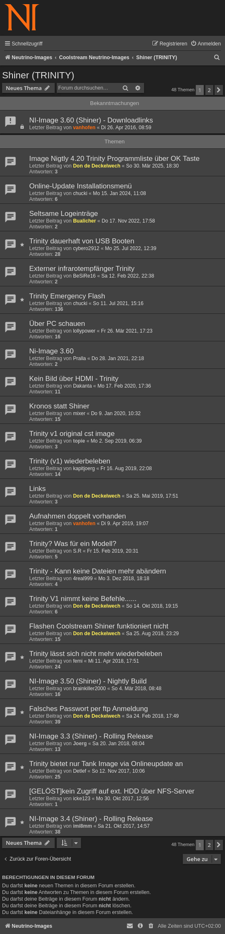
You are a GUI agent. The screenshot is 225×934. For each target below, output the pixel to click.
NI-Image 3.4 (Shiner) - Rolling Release (91, 819)
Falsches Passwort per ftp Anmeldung (88, 709)
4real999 (83, 578)
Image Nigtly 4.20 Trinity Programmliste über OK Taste (114, 159)
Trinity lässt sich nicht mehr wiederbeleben (95, 654)
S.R (77, 551)
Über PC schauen (57, 324)
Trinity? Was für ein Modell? (72, 544)
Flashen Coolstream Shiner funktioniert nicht (98, 626)
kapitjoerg (84, 468)
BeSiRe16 (84, 276)
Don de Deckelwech (97, 166)
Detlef (79, 771)
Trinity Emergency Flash (67, 296)
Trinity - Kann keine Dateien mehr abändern (97, 571)
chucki (80, 193)
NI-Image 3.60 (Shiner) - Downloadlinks (91, 120)
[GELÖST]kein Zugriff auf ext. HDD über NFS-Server (112, 791)
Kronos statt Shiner (59, 406)
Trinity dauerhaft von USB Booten (81, 241)
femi (78, 661)
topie (79, 441)
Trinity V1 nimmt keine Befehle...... (83, 599)
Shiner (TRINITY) (38, 75)
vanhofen (84, 127)
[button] (219, 90)
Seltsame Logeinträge (63, 214)
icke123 (82, 798)
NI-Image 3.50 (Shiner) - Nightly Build (88, 681)
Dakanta (82, 386)
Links (37, 489)
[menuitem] (205, 44)
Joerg (80, 743)
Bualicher (84, 221)
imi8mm (82, 826)
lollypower (84, 331)
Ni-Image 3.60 (51, 351)
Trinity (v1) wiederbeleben (69, 461)
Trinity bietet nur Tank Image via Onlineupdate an (106, 764)
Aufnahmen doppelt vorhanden (77, 516)
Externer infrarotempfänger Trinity (81, 269)
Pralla (79, 358)
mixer (79, 413)
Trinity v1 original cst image (72, 434)
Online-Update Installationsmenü (80, 186)
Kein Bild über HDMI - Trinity (74, 379)
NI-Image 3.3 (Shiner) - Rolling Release (91, 736)
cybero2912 (86, 248)
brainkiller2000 (89, 688)
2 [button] (209, 90)
